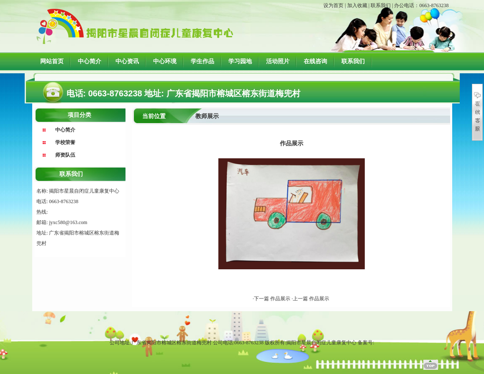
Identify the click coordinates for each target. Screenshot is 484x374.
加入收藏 (357, 5)
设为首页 (333, 5)
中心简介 (89, 61)
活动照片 (277, 61)
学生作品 (202, 61)
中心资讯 (127, 61)
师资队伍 (65, 155)
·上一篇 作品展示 (310, 299)
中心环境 (165, 61)
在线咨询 (315, 61)
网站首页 (52, 61)
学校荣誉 (65, 142)
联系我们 (381, 5)
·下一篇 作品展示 (272, 299)
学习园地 (240, 61)
